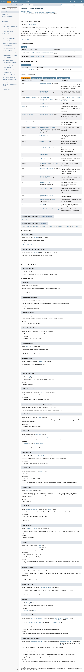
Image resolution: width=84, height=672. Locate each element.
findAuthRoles (43, 106)
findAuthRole (43, 103)
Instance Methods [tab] (49, 78)
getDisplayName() (7, 45)
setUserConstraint (44, 199)
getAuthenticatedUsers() (9, 38)
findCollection (43, 114)
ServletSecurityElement (47, 99)
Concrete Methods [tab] (63, 78)
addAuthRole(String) (8, 57)
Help (32, 1)
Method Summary (6, 19)
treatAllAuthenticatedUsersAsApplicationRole (53, 209)
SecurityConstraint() (8, 31)
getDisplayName (43, 154)
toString (42, 204)
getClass (42, 226)
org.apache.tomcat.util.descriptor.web (10, 4)
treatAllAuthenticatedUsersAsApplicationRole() (11, 55)
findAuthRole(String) (8, 65)
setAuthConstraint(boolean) (10, 43)
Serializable (26, 18)
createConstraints (44, 97)
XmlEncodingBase (31, 23)
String (32, 52)
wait (68, 226)
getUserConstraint (44, 158)
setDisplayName (43, 195)
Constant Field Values (29, 244)
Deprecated (18, 1)
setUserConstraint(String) (9, 53)
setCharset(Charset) (8, 60)
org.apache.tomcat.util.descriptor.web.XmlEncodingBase (39, 12)
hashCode (49, 226)
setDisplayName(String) (9, 48)
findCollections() (7, 72)
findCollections (44, 121)
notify (55, 226)
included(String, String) (9, 74)
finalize (35, 226)
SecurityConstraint (27, 4)
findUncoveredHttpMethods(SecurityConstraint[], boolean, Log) (11, 89)
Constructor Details (6, 28)
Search (28, 1)
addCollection (43, 91)
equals (29, 226)
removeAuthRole (43, 168)
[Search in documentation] (72, 5)
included (42, 163)
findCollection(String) (8, 70)
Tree (13, 1)
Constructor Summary (7, 16)
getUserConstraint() (8, 50)
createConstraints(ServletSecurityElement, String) (11, 85)
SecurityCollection (45, 93)
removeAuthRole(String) (9, 77)
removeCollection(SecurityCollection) (11, 79)
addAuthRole (42, 83)
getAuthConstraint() (8, 40)
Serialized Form (26, 40)
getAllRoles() (6, 36)
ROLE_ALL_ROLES (7, 23)
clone (23, 226)
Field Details (5, 21)
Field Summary (5, 14)
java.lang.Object (25, 11)
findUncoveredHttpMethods (47, 127)
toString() (5, 82)
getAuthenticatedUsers (46, 148)
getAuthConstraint (44, 141)
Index (23, 1)
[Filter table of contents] (12, 8)
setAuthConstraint (44, 182)
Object (43, 223)
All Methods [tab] (26, 78)
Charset (48, 188)
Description (5, 11)
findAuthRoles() (7, 67)
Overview (3, 1)
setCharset (42, 188)
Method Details (5, 33)
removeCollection (44, 176)
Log (40, 132)
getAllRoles (42, 135)
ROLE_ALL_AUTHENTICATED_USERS (11, 26)
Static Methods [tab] (37, 78)
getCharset (25, 219)
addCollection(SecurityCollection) (11, 62)
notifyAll (62, 226)
